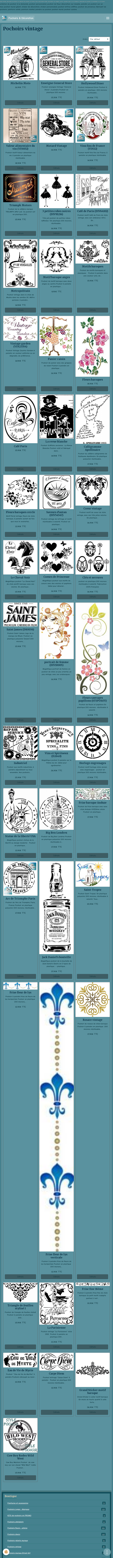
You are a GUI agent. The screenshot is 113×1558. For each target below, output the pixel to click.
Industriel (20, 763)
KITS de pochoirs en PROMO (57, 1515)
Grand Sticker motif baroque (92, 1391)
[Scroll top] (107, 1552)
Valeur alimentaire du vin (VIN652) (20, 147)
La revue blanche (56, 441)
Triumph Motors (20, 205)
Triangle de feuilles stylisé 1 (20, 1307)
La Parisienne (56, 1327)
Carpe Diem (56, 1373)
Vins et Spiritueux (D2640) (56, 755)
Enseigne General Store (56, 83)
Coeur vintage (92, 508)
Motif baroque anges (56, 277)
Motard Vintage (56, 145)
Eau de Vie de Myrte (20, 1370)
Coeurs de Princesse (56, 576)
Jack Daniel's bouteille (56, 957)
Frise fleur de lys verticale (56, 1256)
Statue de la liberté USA (20, 836)
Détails (20, 103)
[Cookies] (6, 1552)
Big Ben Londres (56, 832)
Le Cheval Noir (20, 577)
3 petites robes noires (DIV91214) (56, 213)
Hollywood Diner (92, 83)
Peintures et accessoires (57, 1503)
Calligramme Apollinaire (92, 448)
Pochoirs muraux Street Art (57, 1553)
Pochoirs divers (57, 1534)
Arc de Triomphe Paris (20, 898)
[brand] (18, 18)
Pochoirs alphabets (57, 1521)
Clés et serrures (92, 577)
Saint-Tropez (92, 889)
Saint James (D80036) (20, 629)
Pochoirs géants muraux (57, 1540)
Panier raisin (56, 359)
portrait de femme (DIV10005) (56, 664)
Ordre (85, 39)
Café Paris (20, 446)
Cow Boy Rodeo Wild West (20, 1457)
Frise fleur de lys (20, 992)
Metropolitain (20, 291)
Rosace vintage (92, 1019)
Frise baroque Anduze (93, 802)
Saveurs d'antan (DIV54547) (56, 514)
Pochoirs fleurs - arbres (57, 1528)
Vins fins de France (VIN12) (92, 147)
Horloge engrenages (92, 763)
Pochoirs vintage (57, 1546)
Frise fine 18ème (92, 1289)
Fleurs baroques (92, 379)
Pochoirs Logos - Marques (57, 1509)
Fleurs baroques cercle (20, 512)
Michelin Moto (20, 83)
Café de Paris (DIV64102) (92, 211)
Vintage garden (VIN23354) (20, 345)
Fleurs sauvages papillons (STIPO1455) (92, 699)
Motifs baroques (92, 266)
